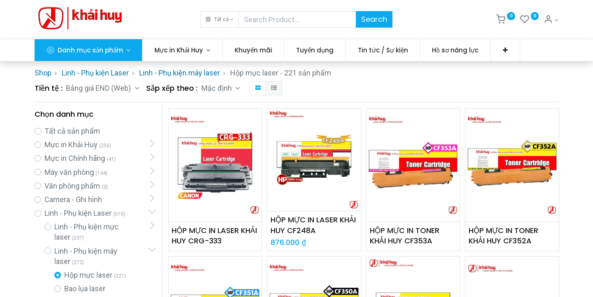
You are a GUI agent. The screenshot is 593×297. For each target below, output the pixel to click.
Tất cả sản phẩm (72, 131)
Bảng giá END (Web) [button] (99, 88)
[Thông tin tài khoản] (551, 20)
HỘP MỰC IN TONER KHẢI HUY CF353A (404, 235)
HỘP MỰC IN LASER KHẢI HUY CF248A (313, 224)
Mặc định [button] (217, 88)
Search (374, 19)
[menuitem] (253, 50)
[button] (220, 19)
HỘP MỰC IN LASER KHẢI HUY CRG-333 (214, 235)
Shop (43, 72)
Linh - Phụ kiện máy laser (179, 72)
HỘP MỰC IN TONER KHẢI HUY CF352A (503, 235)
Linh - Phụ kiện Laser (95, 72)
